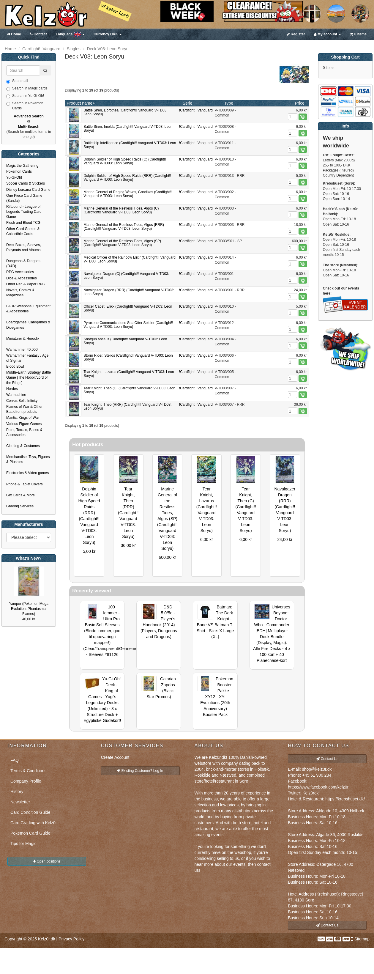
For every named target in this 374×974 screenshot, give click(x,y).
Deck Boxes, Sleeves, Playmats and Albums (23, 247)
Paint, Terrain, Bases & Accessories (24, 432)
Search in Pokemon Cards (24, 105)
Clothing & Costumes (23, 446)
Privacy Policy (71, 939)
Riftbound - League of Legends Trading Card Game (24, 211)
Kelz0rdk (310, 793)
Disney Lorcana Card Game (28, 190)
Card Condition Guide (30, 812)
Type (228, 103)
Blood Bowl (15, 366)
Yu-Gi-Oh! (14, 177)
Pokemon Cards (19, 171)
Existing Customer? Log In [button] (140, 771)
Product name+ (81, 103)
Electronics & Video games (27, 473)
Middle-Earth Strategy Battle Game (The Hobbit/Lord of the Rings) (28, 377)
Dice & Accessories (21, 278)
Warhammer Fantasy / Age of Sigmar (27, 358)
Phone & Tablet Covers (24, 484)
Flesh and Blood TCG (23, 223)
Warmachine (16, 395)
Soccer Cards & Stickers (25, 183)
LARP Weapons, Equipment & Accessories (28, 308)
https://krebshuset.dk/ (345, 799)
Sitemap (362, 939)
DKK (108, 34)
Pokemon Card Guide (30, 833)
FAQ (14, 760)
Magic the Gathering (22, 165)
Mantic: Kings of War (22, 418)
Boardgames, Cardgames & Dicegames (28, 324)
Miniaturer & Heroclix (22, 338)
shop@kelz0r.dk (317, 769)
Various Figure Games (24, 424)
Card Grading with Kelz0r (33, 822)
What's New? (29, 558)
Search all (17, 81)
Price (299, 103)
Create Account (115, 757)
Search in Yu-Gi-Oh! (25, 96)
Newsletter (20, 802)
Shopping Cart (345, 57)
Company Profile (25, 781)
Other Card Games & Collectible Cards (23, 231)
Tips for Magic (23, 843)
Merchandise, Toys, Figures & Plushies (28, 459)
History (16, 791)
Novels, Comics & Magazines (20, 292)
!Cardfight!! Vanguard (196, 110)
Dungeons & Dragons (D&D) (23, 263)
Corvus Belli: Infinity (21, 401)
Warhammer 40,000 (22, 349)
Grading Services (20, 506)
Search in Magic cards (27, 88)
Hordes (12, 389)
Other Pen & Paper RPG (25, 284)
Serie (187, 103)
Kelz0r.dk (46, 939)
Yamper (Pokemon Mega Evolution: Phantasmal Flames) (28, 609)
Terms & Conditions (28, 770)
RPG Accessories (20, 272)
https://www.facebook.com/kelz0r (318, 787)
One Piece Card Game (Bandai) (24, 198)
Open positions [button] (46, 861)
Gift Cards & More (20, 495)
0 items (358, 34)
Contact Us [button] (327, 759)
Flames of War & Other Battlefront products (24, 409)
